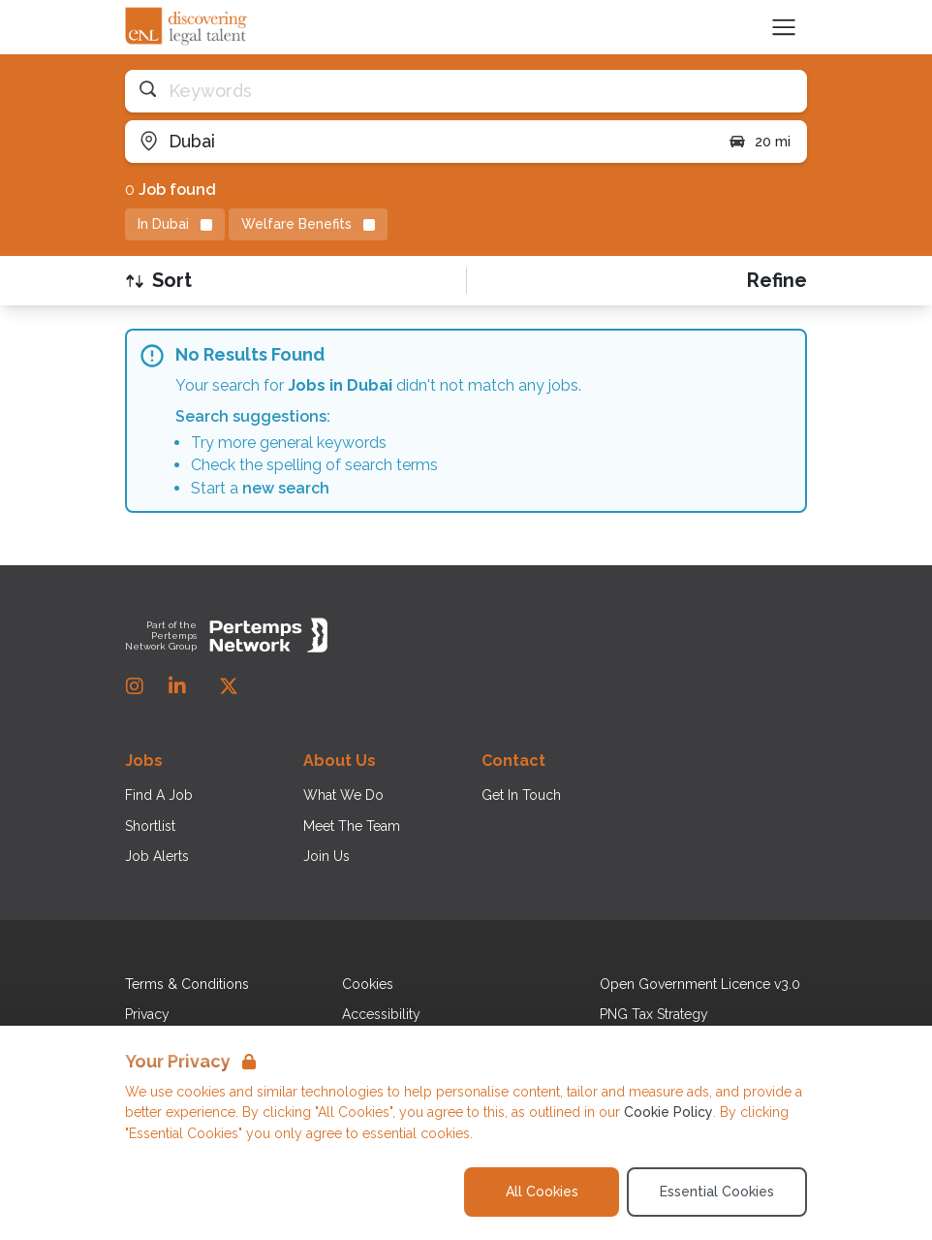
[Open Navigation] (784, 27)
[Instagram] (134, 686)
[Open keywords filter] (466, 91)
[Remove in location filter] (175, 224)
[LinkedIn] (177, 686)
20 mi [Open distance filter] (759, 141)
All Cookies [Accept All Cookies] (542, 1191)
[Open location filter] (419, 141)
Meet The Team (351, 826)
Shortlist (150, 826)
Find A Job (159, 795)
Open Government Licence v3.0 (700, 984)
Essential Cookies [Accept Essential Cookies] (717, 1191)
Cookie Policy (668, 1112)
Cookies (367, 984)
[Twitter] (228, 686)
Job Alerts (157, 856)
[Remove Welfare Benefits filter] (308, 224)
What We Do (343, 795)
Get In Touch (521, 795)
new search (285, 488)
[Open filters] (777, 281)
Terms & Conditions (187, 984)
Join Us (326, 856)
